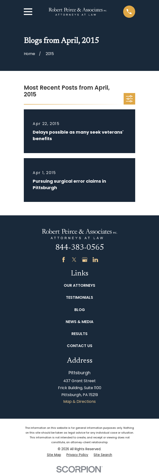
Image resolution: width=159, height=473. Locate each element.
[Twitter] (74, 259)
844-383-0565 (79, 248)
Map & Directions (79, 401)
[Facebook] (63, 259)
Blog (79, 309)
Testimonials (79, 297)
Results (79, 333)
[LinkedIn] (95, 259)
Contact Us (79, 346)
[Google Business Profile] (84, 259)
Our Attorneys (79, 285)
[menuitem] (54, 455)
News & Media (79, 321)
